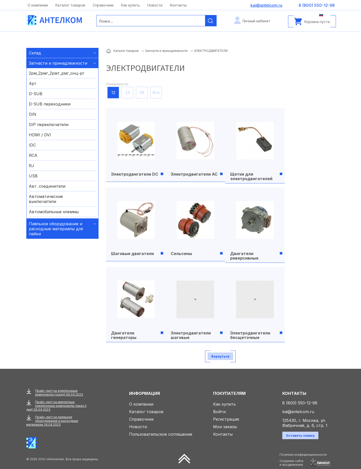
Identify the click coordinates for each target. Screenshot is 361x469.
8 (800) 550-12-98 (299, 402)
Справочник (103, 5)
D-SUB (35, 93)
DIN (32, 114)
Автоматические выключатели (46, 199)
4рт (32, 83)
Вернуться (220, 356)
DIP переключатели (48, 124)
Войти (219, 411)
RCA (33, 155)
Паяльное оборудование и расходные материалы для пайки (56, 228)
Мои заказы (225, 426)
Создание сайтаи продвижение (291, 462)
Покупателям (229, 393)
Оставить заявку (300, 435)
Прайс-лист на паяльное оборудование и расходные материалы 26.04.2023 (52, 420)
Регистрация (226, 419)
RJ (31, 165)
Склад (35, 52)
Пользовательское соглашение (160, 434)
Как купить (130, 5)
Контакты (178, 5)
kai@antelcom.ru (298, 411)
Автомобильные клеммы (54, 211)
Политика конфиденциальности (303, 454)
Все (156, 92)
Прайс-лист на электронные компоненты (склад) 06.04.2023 (59, 392)
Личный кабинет (256, 21)
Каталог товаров (70, 5)
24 (127, 92)
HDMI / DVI (40, 134)
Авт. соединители (47, 186)
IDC (32, 145)
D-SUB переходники (49, 103)
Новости (154, 5)
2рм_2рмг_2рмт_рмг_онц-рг (56, 73)
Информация (144, 393)
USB (33, 175)
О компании (38, 5)
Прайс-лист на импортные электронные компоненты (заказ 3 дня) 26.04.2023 (56, 405)
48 (141, 92)
